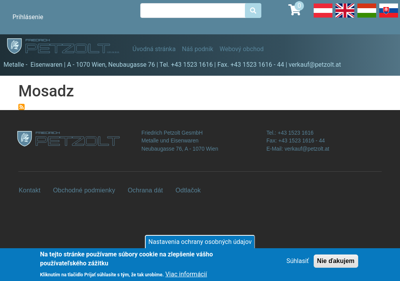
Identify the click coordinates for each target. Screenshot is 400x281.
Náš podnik (197, 49)
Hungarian (366, 17)
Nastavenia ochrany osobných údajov (200, 245)
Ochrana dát (145, 190)
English (345, 17)
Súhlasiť (297, 264)
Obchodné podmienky (84, 190)
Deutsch (323, 17)
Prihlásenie (27, 17)
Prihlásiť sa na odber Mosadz (21, 107)
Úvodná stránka (154, 49)
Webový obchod (242, 49)
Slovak (388, 17)
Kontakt (30, 190)
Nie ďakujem (336, 264)
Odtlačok (188, 190)
